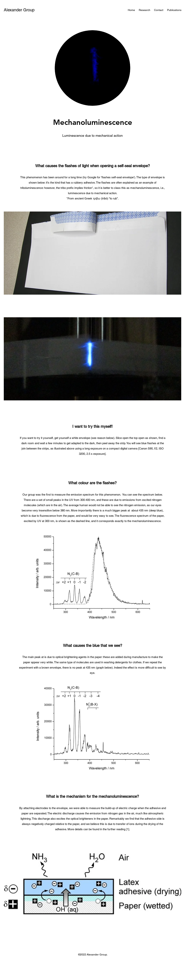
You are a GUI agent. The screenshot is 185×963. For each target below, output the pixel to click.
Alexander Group (19, 10)
